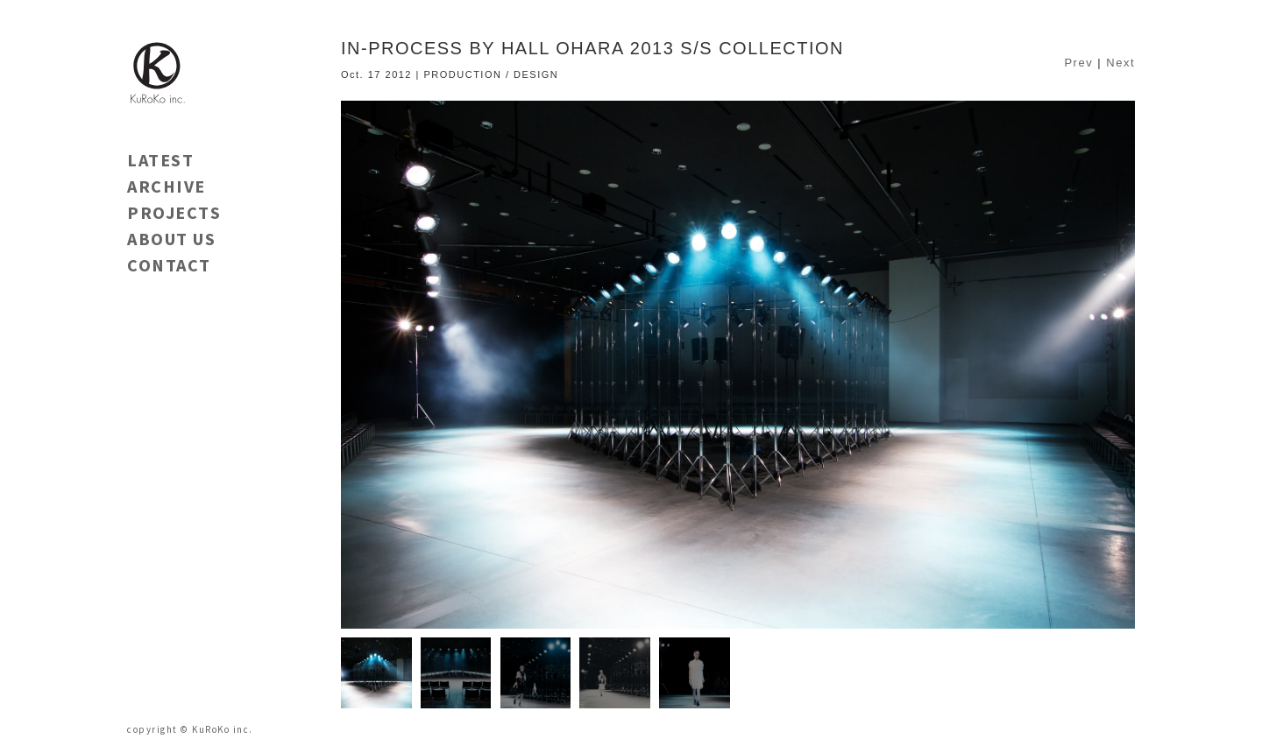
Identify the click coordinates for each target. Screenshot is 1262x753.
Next (1120, 62)
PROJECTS (174, 212)
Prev (1078, 62)
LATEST (160, 160)
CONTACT (169, 265)
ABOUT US (171, 239)
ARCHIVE (166, 186)
